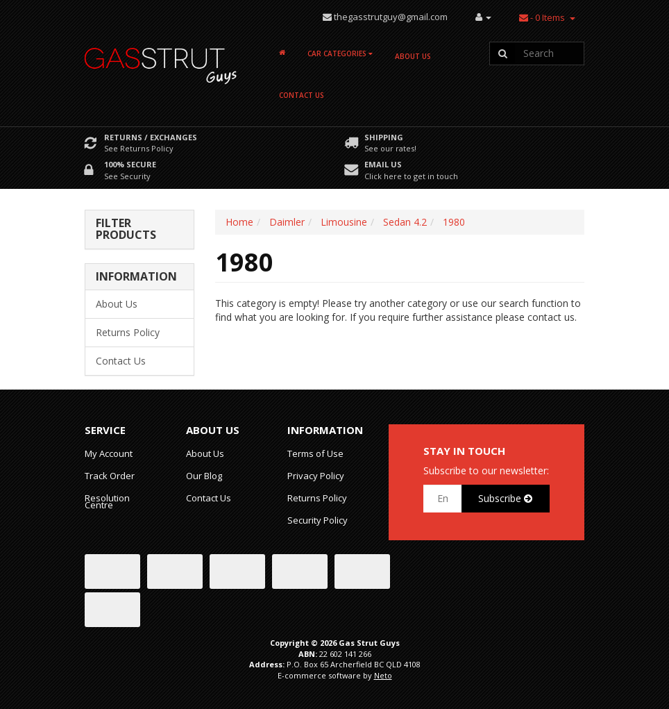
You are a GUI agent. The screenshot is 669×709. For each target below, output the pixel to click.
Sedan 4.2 (405, 221)
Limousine (344, 221)
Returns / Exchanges (150, 137)
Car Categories (340, 53)
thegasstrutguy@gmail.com (391, 16)
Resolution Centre (107, 501)
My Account (109, 453)
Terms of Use (315, 453)
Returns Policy (128, 332)
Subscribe (505, 498)
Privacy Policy (315, 475)
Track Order (110, 475)
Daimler (287, 221)
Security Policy (317, 520)
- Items (542, 17)
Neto (383, 675)
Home (239, 221)
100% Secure (130, 164)
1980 (454, 221)
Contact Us (301, 95)
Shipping (383, 137)
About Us (413, 56)
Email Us (383, 164)
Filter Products (126, 229)
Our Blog (204, 475)
